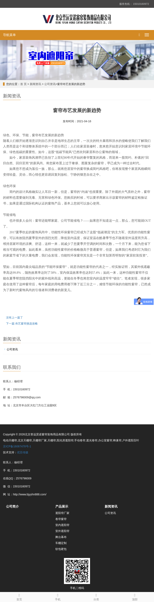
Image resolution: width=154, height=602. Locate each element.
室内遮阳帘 (62, 525)
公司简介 (12, 506)
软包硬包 (61, 549)
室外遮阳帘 (62, 531)
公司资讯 (50, 84)
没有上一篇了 (14, 317)
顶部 (135, 596)
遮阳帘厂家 (62, 513)
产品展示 (61, 506)
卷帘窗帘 (61, 519)
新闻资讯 (35, 84)
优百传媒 (22, 452)
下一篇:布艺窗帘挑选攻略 (22, 323)
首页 (19, 596)
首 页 (23, 84)
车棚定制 (61, 543)
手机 (57, 596)
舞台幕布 (61, 537)
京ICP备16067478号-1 (17, 446)
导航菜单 (9, 35)
